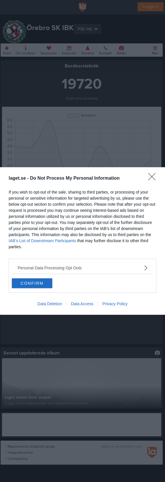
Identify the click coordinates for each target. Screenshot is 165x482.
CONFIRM (32, 283)
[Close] (153, 178)
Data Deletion (50, 303)
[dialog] (82, 241)
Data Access (82, 303)
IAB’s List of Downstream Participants (42, 240)
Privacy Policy (114, 303)
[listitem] (82, 268)
